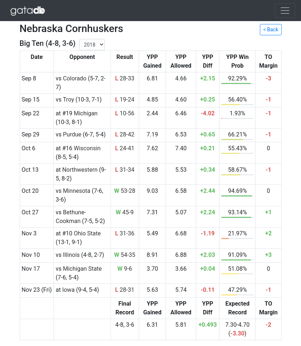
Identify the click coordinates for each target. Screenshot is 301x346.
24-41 (124, 148)
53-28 (124, 190)
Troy (68, 99)
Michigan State (82, 268)
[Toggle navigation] (285, 10)
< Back (270, 29)
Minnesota (76, 190)
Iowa (68, 289)
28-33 (124, 78)
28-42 (124, 134)
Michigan (86, 113)
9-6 (124, 268)
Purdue (72, 134)
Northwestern (80, 169)
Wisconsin (87, 148)
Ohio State (87, 233)
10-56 (124, 113)
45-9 (125, 212)
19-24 (124, 99)
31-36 (124, 233)
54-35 (124, 254)
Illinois (71, 254)
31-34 (124, 169)
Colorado (75, 78)
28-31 (124, 289)
